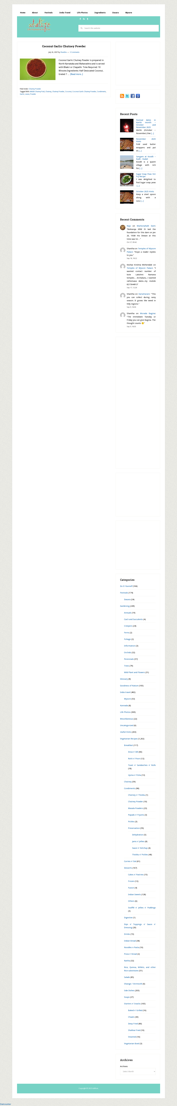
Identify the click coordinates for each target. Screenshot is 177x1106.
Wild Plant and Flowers (134, 672)
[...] (152, 133)
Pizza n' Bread (130, 954)
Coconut (68, 92)
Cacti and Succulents (133, 619)
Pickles (131, 821)
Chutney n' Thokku (136, 795)
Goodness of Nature (129, 685)
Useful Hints (125, 732)
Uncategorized (126, 725)
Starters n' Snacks (132, 1004)
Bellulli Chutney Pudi (37, 92)
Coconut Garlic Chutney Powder (64, 46)
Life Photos (125, 712)
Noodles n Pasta (131, 947)
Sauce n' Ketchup (140, 848)
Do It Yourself (126, 586)
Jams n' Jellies (138, 841)
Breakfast (128, 745)
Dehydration (137, 835)
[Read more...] (76, 74)
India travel (125, 692)
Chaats (131, 1017)
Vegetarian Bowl (131, 1043)
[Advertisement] (66, 35)
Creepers (128, 626)
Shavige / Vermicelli (133, 984)
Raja (129, 226)
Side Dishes (129, 990)
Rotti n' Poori (134, 758)
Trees (126, 666)
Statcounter (5, 1104)
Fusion (131, 888)
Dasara (127, 599)
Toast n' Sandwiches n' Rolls (142, 765)
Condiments (101, 92)
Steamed (132, 1037)
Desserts (128, 868)
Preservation (134, 828)
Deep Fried (133, 1023)
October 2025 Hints (145, 191)
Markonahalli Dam (146, 226)
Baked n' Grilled (135, 1010)
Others (131, 901)
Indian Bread (130, 941)
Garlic (22, 94)
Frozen (131, 881)
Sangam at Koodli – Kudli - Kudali (146, 157)
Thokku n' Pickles (140, 855)
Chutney (48, 92)
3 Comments (74, 52)
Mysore (127, 699)
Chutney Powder (35, 89)
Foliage (127, 639)
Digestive (128, 917)
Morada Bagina (147, 313)
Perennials (129, 659)
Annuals (127, 613)
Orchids (127, 652)
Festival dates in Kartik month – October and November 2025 (146, 124)
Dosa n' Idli (133, 752)
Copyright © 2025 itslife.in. (88, 1088)
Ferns (126, 632)
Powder (33, 94)
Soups (127, 997)
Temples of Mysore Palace (140, 268)
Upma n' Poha (134, 775)
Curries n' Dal (130, 861)
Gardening (125, 606)
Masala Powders (135, 808)
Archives (124, 1066)
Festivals (124, 593)
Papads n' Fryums (136, 815)
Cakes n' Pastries (136, 874)
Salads (127, 977)
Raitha (127, 960)
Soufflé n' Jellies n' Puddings (142, 908)
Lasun (27, 94)
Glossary (124, 679)
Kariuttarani (144, 294)
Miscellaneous (126, 719)
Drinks (127, 934)
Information (129, 646)
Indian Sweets (134, 894)
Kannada (124, 705)
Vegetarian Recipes (129, 739)
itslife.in (39, 25)
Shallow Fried (134, 1030)
